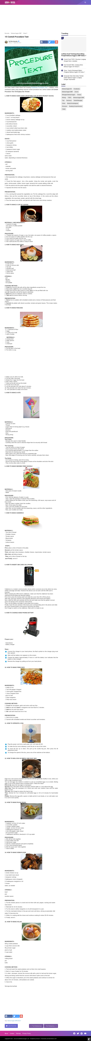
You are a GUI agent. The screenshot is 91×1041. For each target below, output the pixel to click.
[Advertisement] (45, 19)
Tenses (79, 94)
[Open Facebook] (74, 1033)
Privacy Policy (26, 1033)
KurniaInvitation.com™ (52, 1038)
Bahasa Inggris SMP (12, 1020)
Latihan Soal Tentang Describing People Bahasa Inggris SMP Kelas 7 (73, 54)
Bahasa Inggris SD (67, 89)
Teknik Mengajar (78, 100)
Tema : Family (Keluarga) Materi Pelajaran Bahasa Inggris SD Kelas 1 (74, 71)
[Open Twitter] (78, 1033)
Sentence (69, 100)
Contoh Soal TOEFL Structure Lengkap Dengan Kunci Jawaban (75, 60)
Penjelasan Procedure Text (39, 87)
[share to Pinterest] (56, 42)
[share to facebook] (44, 42)
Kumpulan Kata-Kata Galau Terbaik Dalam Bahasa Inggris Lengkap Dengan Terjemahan (74, 77)
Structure (64, 106)
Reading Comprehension (75, 106)
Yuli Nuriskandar (14, 41)
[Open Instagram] (82, 1033)
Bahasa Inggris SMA (78, 97)
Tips (63, 100)
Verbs (63, 103)
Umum (76, 91)
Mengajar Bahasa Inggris (68, 94)
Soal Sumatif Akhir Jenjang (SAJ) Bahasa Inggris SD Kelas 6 (73, 65)
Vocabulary (77, 89)
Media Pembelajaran (72, 103)
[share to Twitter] (51, 42)
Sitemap (18, 1033)
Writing (64, 97)
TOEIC (63, 109)
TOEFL (69, 97)
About (6, 1033)
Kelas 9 (19, 1020)
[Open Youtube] (85, 1033)
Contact (12, 1033)
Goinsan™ (38, 1038)
